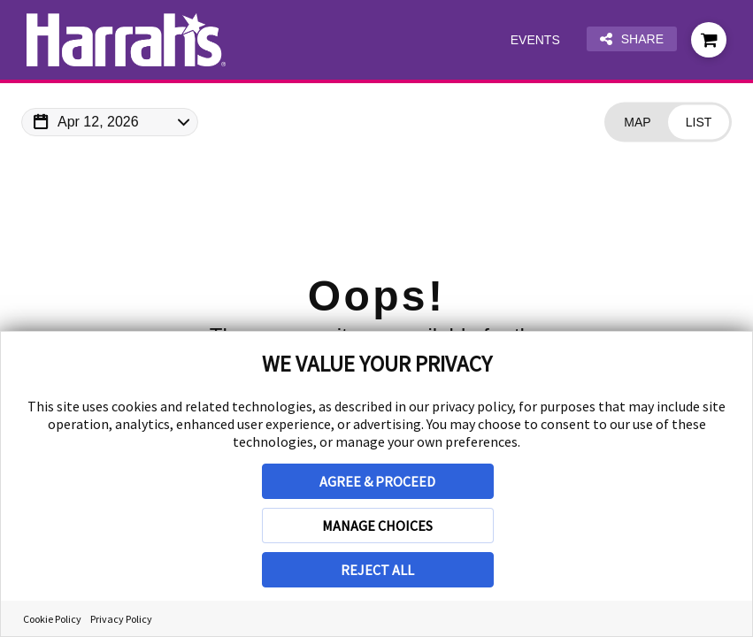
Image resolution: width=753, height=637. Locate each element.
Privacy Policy (121, 618)
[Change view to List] (698, 122)
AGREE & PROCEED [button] (377, 481)
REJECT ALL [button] (377, 570)
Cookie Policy (52, 618)
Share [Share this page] (632, 39)
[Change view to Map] (637, 122)
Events (535, 40)
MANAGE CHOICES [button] (377, 525)
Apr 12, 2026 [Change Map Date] (98, 121)
